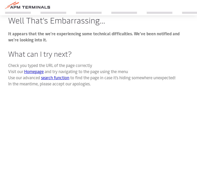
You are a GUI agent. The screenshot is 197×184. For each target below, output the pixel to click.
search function (55, 77)
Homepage (34, 71)
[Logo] (27, 5)
